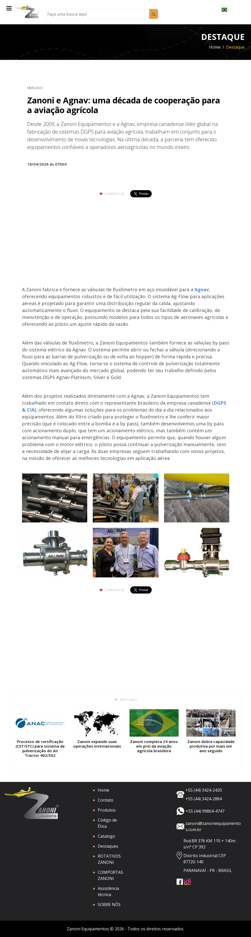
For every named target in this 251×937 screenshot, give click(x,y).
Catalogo (106, 836)
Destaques (108, 846)
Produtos (107, 810)
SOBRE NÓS (109, 904)
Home (215, 47)
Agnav (201, 289)
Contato (105, 800)
